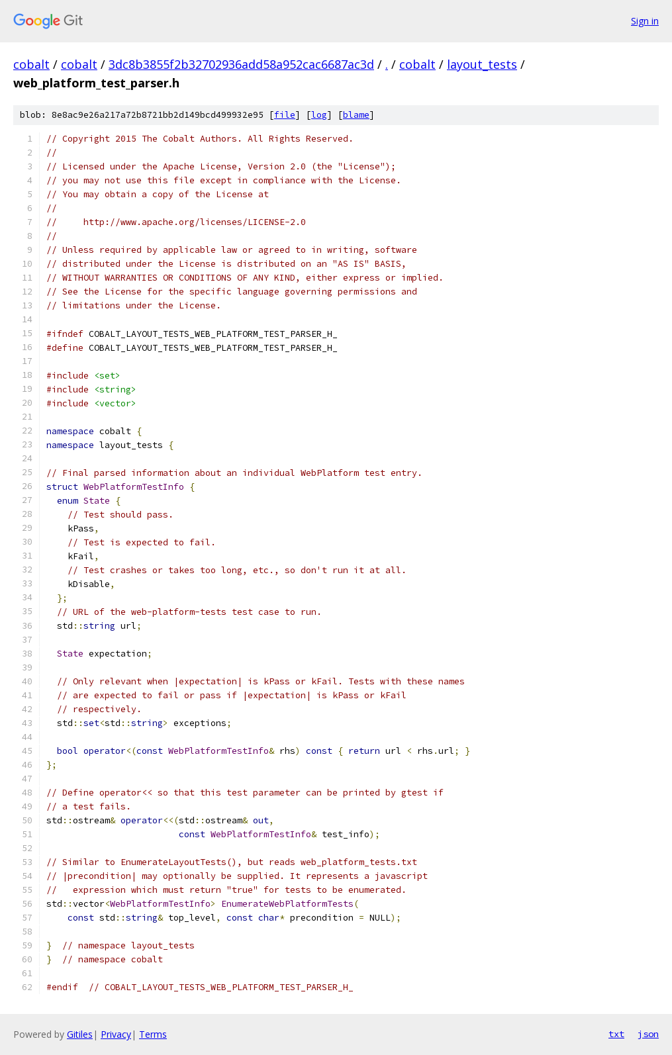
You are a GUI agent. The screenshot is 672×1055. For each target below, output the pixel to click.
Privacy (116, 1034)
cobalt (31, 64)
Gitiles (80, 1034)
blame (356, 114)
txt (616, 1034)
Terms (153, 1034)
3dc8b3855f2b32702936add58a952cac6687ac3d (241, 64)
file (284, 114)
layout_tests (482, 64)
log (319, 114)
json (648, 1034)
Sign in (645, 21)
